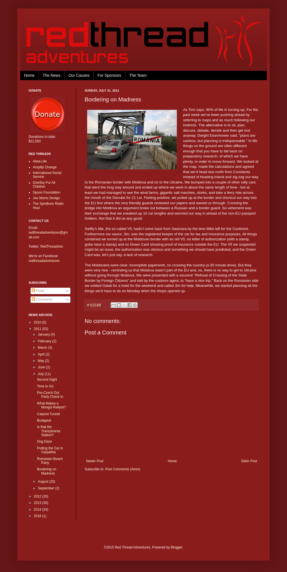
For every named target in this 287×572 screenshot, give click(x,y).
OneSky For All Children (44, 185)
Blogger (176, 547)
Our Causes (78, 75)
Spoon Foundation (46, 192)
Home (29, 75)
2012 (38, 496)
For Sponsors (109, 75)
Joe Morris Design (46, 198)
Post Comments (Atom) (122, 469)
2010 (38, 322)
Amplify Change (45, 167)
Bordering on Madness (46, 471)
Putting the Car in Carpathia (50, 450)
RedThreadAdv (51, 246)
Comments (42, 299)
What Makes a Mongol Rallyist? (51, 405)
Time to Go (45, 386)
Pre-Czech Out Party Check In (50, 395)
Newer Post (94, 461)
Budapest (44, 420)
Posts (38, 291)
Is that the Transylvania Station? (48, 431)
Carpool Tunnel (48, 414)
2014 (38, 509)
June (42, 367)
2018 (38, 516)
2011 (38, 329)
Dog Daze (44, 441)
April (41, 354)
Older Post (249, 461)
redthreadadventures (44, 261)
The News (51, 75)
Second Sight (47, 380)
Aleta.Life (40, 161)
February (45, 341)
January (44, 334)
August (43, 481)
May (41, 361)
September (46, 488)
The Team (138, 75)
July (41, 374)
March (43, 348)
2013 (38, 503)
